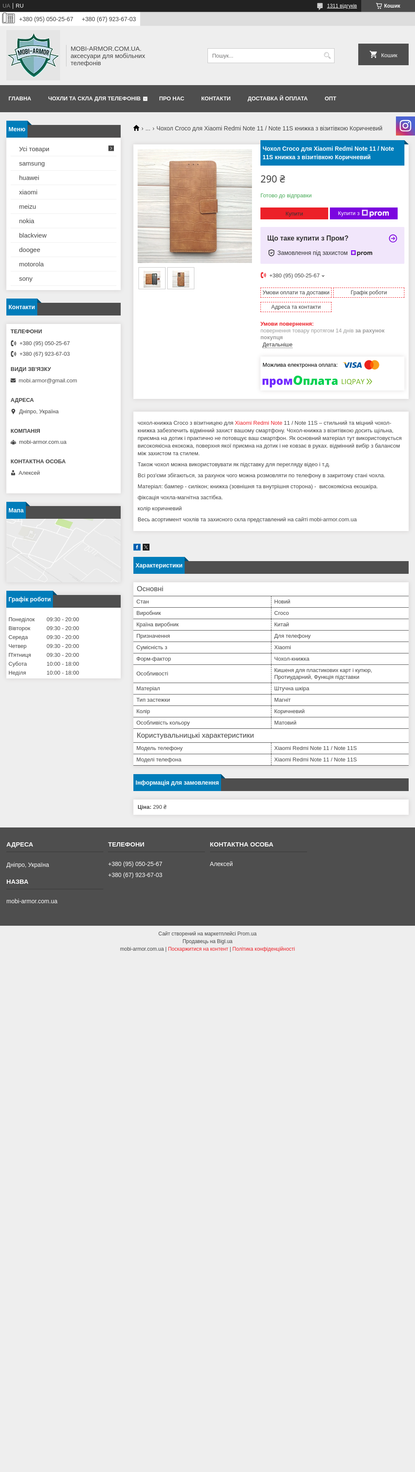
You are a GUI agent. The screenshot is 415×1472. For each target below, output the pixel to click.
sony (26, 278)
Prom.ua (247, 934)
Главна (19, 98)
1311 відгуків (342, 6)
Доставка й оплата (278, 98)
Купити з (363, 213)
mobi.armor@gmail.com (48, 380)
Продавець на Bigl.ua (207, 941)
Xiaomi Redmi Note (258, 423)
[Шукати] (327, 55)
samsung (32, 163)
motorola (31, 264)
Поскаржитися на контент (198, 949)
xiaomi (28, 192)
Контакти (216, 98)
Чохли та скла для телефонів (94, 98)
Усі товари (34, 148)
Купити (294, 213)
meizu (27, 206)
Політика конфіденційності (263, 949)
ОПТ (330, 98)
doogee (29, 249)
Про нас (171, 98)
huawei (29, 177)
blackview (33, 235)
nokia (26, 220)
